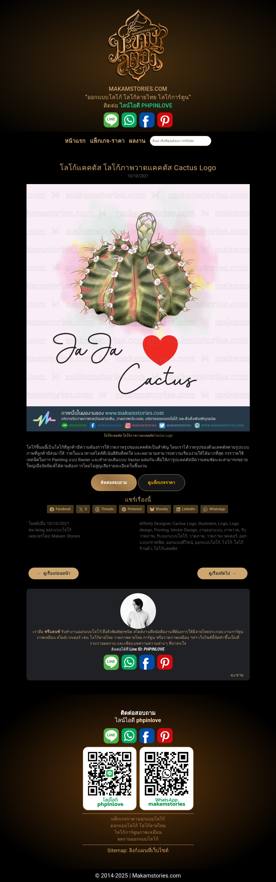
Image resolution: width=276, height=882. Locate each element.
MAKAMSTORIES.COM (138, 88)
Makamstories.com (156, 875)
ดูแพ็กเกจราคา (161, 482)
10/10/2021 (138, 176)
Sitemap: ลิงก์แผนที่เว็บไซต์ (138, 850)
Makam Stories (66, 536)
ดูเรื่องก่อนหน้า (56, 573)
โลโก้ (227, 542)
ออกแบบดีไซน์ (179, 542)
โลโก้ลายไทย (140, 97)
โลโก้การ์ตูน (173, 97)
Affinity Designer (155, 523)
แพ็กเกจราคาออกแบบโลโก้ (138, 819)
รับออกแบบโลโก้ (172, 536)
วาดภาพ (197, 536)
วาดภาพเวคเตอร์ (222, 536)
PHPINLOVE (154, 649)
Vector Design (184, 529)
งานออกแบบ (210, 529)
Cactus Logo (184, 523)
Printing (161, 529)
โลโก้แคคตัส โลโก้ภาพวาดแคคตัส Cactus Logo (138, 167)
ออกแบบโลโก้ (104, 97)
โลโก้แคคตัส (165, 548)
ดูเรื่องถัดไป (219, 573)
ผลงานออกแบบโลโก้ (138, 839)
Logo (222, 523)
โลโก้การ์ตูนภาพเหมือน (138, 832)
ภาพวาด (231, 529)
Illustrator (207, 523)
